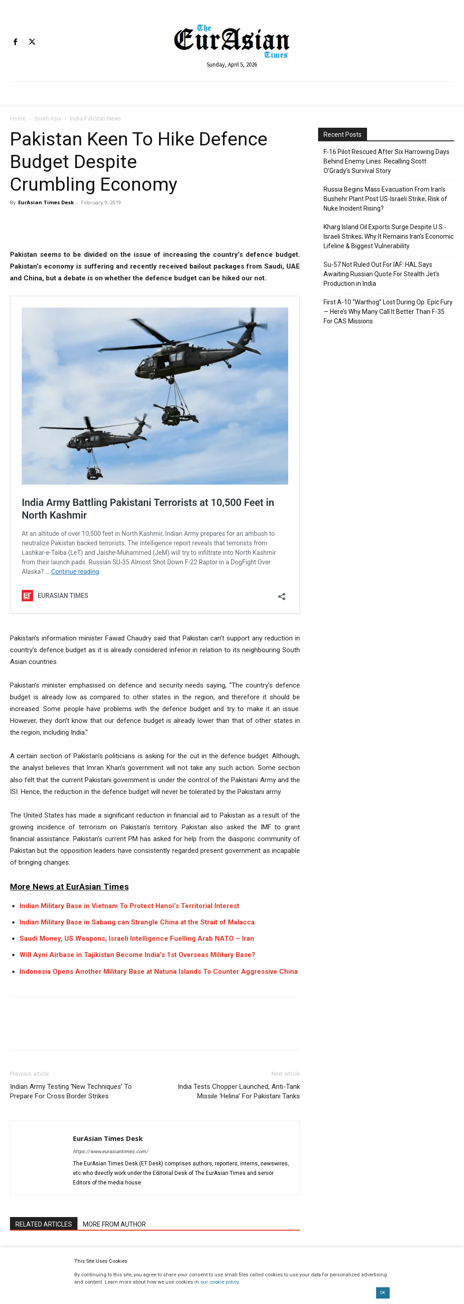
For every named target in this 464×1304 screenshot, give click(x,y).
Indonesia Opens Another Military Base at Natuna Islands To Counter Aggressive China (158, 713)
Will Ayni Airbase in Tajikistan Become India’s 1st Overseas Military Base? (137, 697)
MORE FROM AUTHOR (114, 966)
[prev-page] (15, 1099)
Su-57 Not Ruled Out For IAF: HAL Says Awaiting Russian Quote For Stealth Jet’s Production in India (382, 274)
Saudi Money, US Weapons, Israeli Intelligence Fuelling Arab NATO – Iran (136, 680)
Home (18, 118)
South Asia (47, 118)
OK (382, 1292)
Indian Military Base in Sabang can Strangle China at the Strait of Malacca (137, 664)
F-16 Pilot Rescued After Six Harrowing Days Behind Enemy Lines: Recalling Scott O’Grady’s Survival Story (387, 161)
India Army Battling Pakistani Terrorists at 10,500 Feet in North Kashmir (169, 329)
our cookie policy (219, 1282)
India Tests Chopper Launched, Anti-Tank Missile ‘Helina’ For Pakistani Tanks (239, 833)
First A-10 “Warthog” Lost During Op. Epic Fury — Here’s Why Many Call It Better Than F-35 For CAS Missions (388, 311)
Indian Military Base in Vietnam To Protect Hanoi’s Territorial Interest (129, 648)
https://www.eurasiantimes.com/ (110, 893)
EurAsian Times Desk (46, 202)
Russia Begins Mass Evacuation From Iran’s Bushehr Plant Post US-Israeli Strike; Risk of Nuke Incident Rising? (385, 199)
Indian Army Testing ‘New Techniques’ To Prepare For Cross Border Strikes (71, 833)
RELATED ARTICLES (43, 966)
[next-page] (30, 1099)
